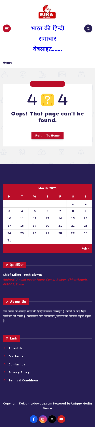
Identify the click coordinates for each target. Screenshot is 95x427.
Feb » (86, 248)
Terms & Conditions (24, 380)
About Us (15, 348)
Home (7, 62)
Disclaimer (17, 356)
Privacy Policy (19, 372)
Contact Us (17, 364)
